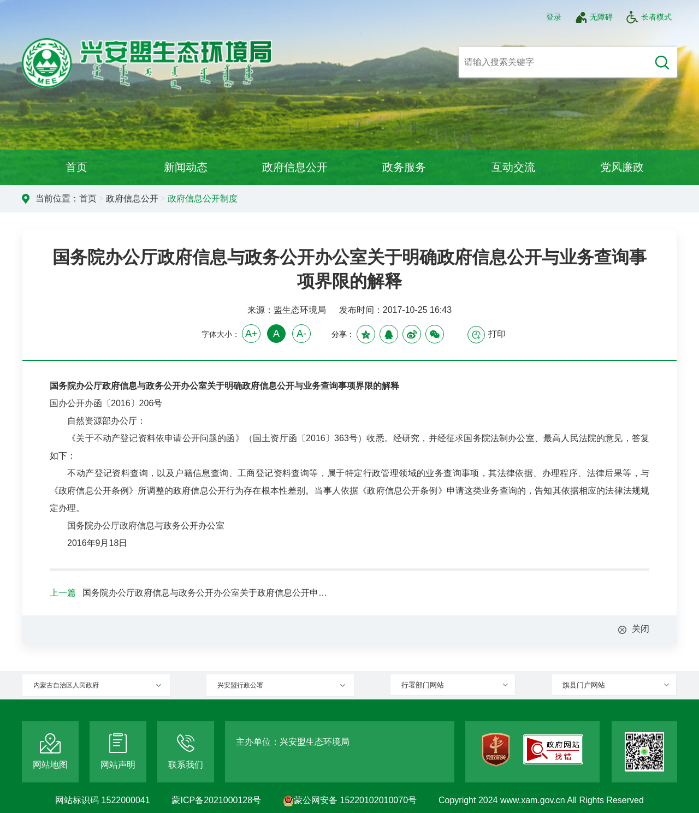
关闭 (640, 628)
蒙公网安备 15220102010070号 (350, 800)
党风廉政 (622, 167)
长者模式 (649, 17)
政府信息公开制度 (203, 198)
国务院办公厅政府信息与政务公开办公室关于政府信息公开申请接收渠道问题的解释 (208, 592)
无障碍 (593, 17)
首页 (76, 167)
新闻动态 (186, 167)
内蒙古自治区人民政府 (66, 685)
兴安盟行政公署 (240, 685)
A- (301, 333)
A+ (251, 333)
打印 (486, 334)
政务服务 (404, 167)
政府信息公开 (295, 167)
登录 (553, 17)
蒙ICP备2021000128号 (216, 800)
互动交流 (513, 167)
